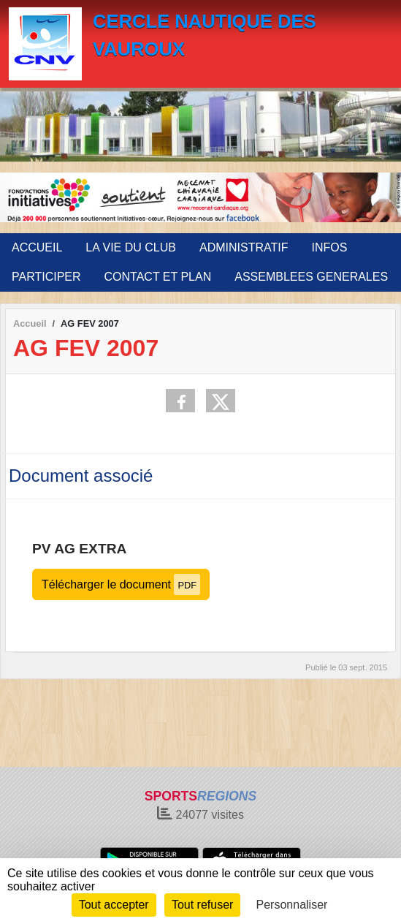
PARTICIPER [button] (46, 276)
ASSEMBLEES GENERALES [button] (311, 276)
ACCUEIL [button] (37, 247)
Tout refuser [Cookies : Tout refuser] (202, 904)
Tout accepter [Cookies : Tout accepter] (114, 904)
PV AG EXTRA (79, 548)
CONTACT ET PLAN (158, 276)
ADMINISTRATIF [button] (243, 247)
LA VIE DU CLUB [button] (130, 247)
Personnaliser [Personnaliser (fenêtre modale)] (292, 904)
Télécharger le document (121, 584)
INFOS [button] (329, 247)
